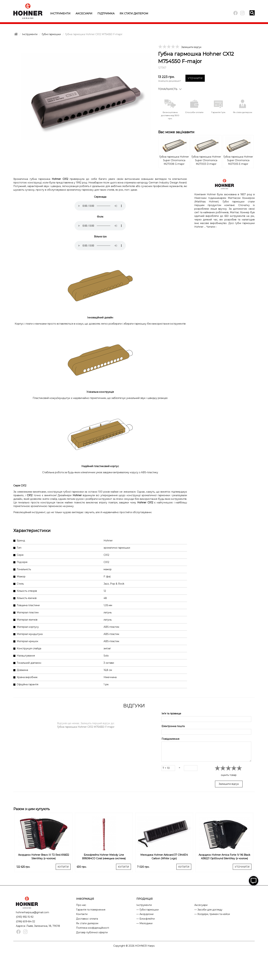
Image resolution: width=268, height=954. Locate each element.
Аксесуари (84, 13)
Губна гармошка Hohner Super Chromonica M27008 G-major (174, 160)
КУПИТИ (63, 866)
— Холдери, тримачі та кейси (212, 914)
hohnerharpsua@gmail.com (32, 912)
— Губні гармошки (147, 909)
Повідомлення (170, 738)
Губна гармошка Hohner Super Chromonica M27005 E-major (238, 160)
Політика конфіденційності (92, 927)
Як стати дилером (134, 13)
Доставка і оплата (87, 918)
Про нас (81, 905)
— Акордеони (144, 914)
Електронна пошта (173, 726)
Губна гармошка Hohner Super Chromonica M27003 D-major (206, 160)
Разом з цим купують (31, 809)
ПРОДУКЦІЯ (144, 898)
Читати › (211, 226)
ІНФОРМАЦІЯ (85, 898)
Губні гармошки (51, 34)
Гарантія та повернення (90, 909)
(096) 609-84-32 (25, 921)
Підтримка (106, 13)
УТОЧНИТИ (195, 78)
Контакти (82, 914)
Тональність (167, 89)
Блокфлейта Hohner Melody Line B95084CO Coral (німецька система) (104, 856)
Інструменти (60, 13)
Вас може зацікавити (176, 132)
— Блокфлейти (145, 918)
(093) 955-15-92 (25, 916)
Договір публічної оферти (92, 932)
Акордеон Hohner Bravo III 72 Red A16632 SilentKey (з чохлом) (43, 856)
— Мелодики (144, 923)
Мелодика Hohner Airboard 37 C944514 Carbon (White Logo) (164, 856)
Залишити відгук (191, 47)
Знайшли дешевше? (169, 80)
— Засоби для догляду (208, 909)
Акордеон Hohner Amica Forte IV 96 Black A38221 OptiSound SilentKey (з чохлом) (224, 856)
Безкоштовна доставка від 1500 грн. (170, 115)
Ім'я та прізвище (171, 713)
